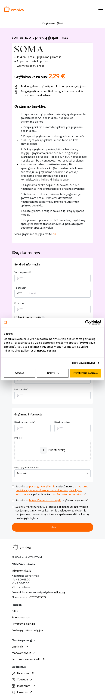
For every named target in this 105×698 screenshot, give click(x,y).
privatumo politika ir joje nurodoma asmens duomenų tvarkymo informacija (51, 490)
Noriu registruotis (31, 317)
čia (54, 234)
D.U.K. (15, 611)
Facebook (23, 673)
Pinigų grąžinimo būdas (26, 467)
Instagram (24, 686)
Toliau (52, 527)
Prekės (18, 437)
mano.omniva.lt (24, 653)
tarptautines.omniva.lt (28, 659)
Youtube (22, 680)
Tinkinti (53, 373)
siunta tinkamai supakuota (68, 494)
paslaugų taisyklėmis (42, 486)
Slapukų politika (46, 350)
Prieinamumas (21, 617)
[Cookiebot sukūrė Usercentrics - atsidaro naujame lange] (87, 322)
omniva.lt (20, 647)
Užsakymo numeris (24, 422)
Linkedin (22, 692)
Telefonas (20, 288)
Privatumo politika (23, 624)
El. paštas (19, 303)
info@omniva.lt (21, 571)
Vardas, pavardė (23, 272)
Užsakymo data (62, 422)
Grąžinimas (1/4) (52, 23)
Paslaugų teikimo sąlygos (27, 630)
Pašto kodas (21, 389)
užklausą (59, 592)
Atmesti (19, 373)
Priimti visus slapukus (83, 363)
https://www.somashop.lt (45, 500)
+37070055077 (37, 597)
